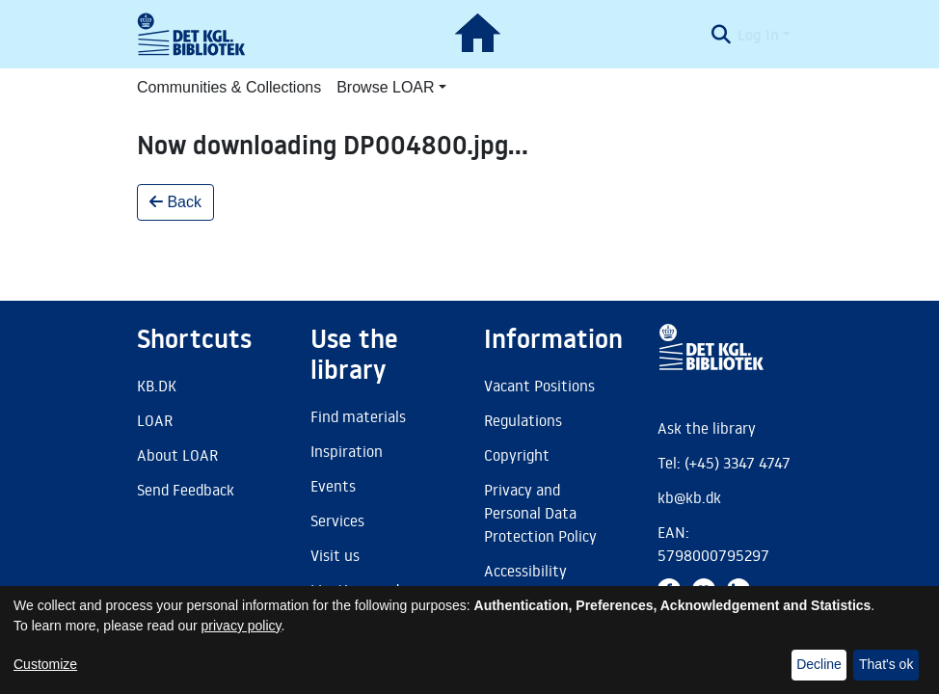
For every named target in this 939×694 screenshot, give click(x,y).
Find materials (358, 416)
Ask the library (706, 428)
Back (175, 202)
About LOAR (177, 455)
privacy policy (241, 625)
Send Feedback (185, 489)
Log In (758, 34)
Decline (819, 664)
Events (333, 485)
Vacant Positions (539, 385)
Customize (45, 664)
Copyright (517, 455)
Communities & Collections (229, 87)
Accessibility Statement (525, 582)
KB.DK (156, 385)
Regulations (523, 420)
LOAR (155, 420)
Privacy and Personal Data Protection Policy (540, 513)
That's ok (886, 664)
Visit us (335, 555)
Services (337, 520)
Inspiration (346, 451)
